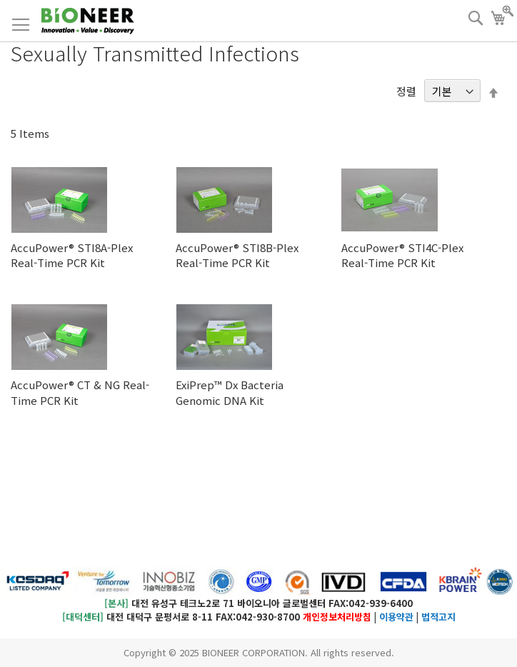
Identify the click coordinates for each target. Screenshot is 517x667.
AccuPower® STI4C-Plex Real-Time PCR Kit (402, 255)
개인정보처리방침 (337, 616)
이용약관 (396, 616)
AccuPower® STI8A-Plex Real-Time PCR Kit (72, 255)
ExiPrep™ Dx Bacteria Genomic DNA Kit (229, 392)
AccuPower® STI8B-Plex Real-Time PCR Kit (237, 255)
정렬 (406, 91)
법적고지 (438, 616)
